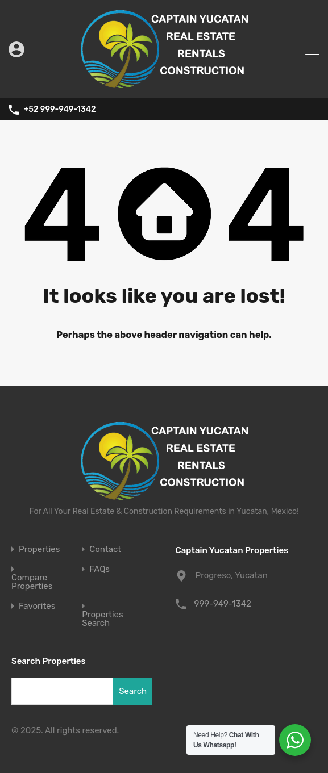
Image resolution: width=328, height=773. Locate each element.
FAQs (99, 569)
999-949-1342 (222, 604)
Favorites (37, 606)
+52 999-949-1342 (60, 109)
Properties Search (102, 619)
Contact (105, 549)
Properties (39, 549)
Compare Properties (31, 582)
